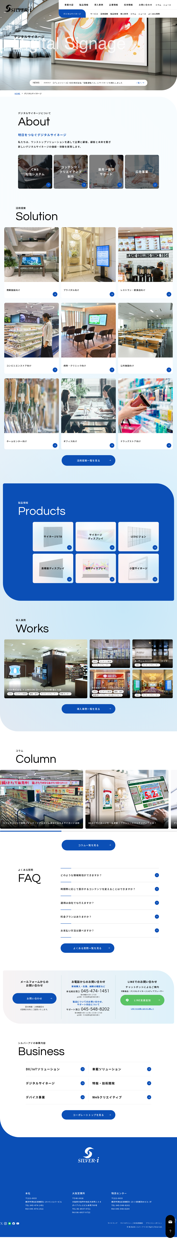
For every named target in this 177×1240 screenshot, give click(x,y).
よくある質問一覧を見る (87, 951)
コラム (158, 5)
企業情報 (113, 4)
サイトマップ (112, 1226)
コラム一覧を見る (88, 845)
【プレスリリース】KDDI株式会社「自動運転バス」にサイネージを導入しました (87, 82)
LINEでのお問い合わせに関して (142, 1011)
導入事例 (98, 4)
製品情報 (83, 4)
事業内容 (69, 4)
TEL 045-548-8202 (120, 1208)
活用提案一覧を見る (88, 460)
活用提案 (104, 13)
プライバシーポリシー (154, 1226)
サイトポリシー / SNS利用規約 (131, 1226)
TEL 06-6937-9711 (81, 1211)
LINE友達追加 (142, 1003)
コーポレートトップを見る (88, 1118)
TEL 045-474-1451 (34, 1208)
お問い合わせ (145, 4)
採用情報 (128, 4)
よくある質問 (154, 13)
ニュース (167, 5)
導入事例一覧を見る (88, 709)
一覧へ (139, 83)
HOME (17, 93)
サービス (94, 13)
